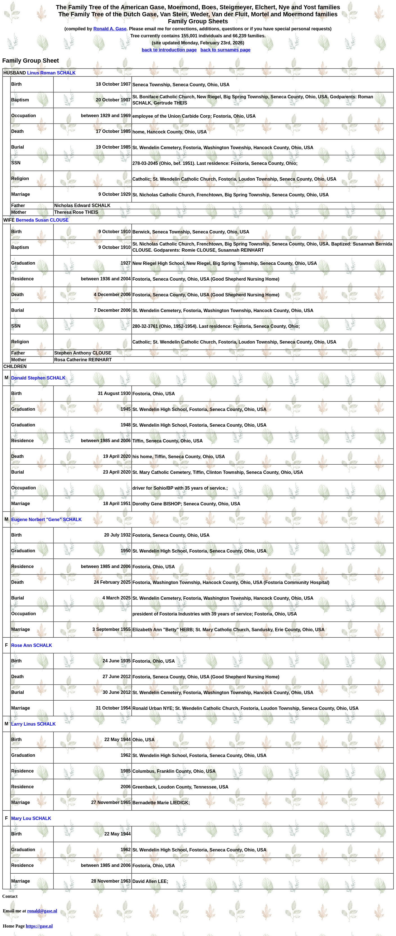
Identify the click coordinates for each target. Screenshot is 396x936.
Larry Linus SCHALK (33, 724)
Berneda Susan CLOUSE (42, 220)
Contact (9, 896)
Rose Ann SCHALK (31, 645)
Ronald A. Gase (110, 28)
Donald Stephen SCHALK (38, 378)
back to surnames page (226, 49)
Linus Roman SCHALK (51, 73)
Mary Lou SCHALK (31, 818)
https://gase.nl (39, 926)
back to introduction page (169, 49)
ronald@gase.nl (42, 910)
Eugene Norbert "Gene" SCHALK (46, 519)
